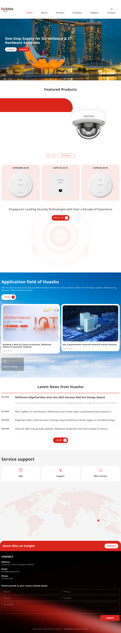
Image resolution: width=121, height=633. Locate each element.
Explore (11, 49)
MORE (9, 297)
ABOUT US (61, 217)
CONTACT (111, 546)
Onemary (68, 629)
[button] (48, 155)
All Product (66, 155)
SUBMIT (110, 617)
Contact (24, 49)
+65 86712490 (7, 578)
